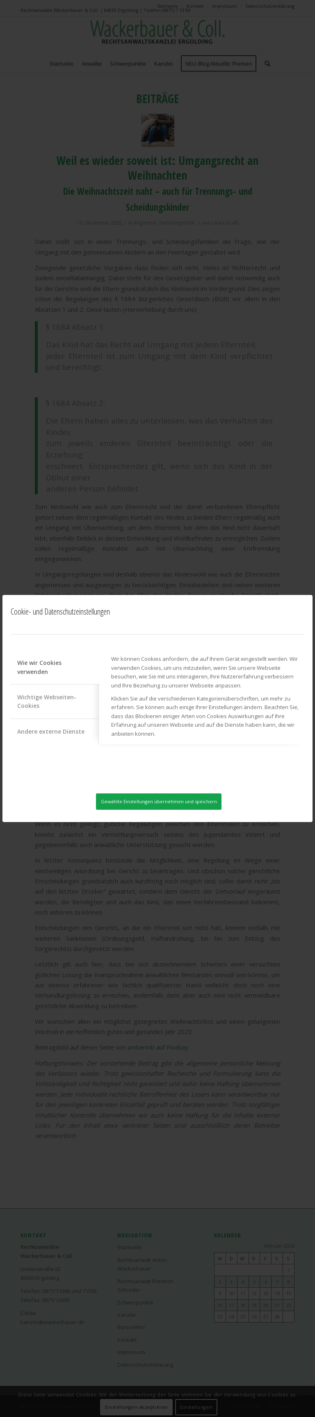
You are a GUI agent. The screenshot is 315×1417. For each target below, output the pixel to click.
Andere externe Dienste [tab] (50, 731)
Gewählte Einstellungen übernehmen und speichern (158, 801)
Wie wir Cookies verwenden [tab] (39, 666)
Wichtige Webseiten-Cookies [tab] (46, 701)
